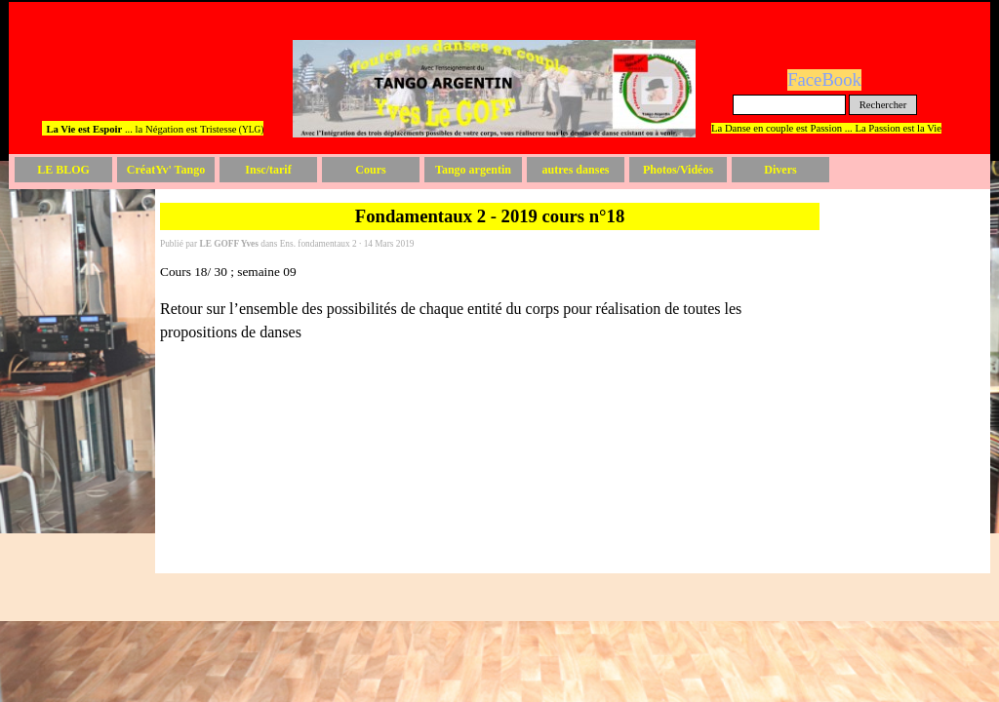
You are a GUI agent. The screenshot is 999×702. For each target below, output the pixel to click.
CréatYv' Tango (166, 169)
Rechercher (883, 104)
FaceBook (824, 79)
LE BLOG (63, 169)
